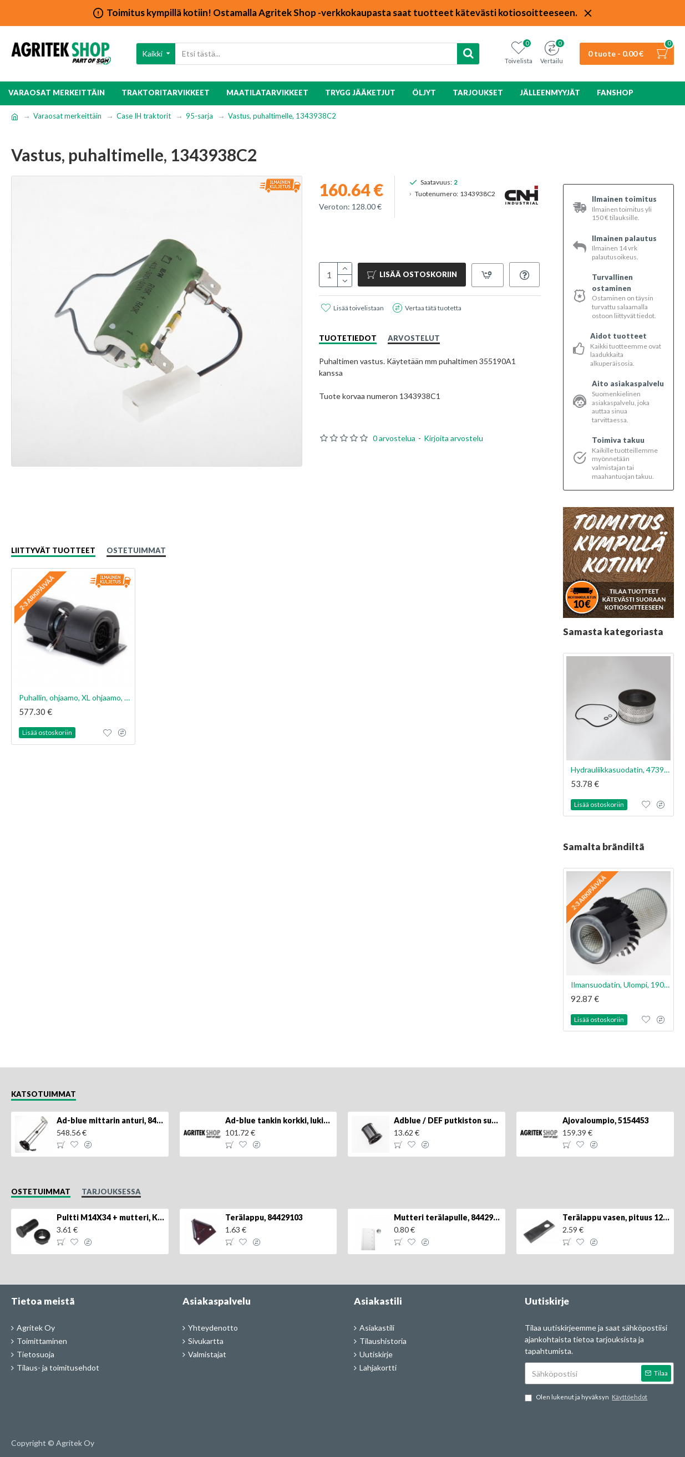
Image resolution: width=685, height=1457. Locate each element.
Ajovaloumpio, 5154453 (605, 1120)
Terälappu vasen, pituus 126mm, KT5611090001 (616, 1217)
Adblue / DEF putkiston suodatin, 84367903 (447, 1120)
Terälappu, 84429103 (264, 1217)
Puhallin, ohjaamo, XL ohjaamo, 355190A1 (75, 697)
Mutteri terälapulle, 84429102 (447, 1217)
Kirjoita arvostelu (453, 463)
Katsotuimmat (43, 1094)
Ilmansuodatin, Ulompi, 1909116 (621, 984)
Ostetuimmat (136, 550)
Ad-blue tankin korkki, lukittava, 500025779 (279, 1120)
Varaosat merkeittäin (67, 115)
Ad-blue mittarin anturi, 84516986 (110, 1120)
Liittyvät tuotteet (53, 550)
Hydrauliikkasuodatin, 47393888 (621, 769)
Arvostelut (414, 363)
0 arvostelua (394, 463)
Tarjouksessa (111, 1191)
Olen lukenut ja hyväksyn (587, 1397)
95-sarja (199, 115)
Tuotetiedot (348, 363)
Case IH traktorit (143, 115)
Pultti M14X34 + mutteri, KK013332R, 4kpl (110, 1217)
